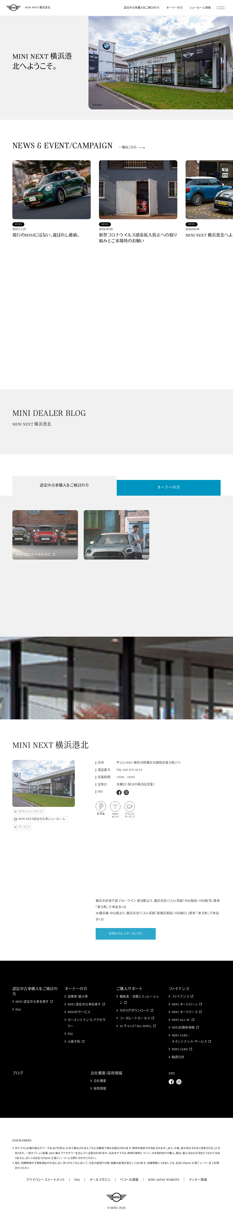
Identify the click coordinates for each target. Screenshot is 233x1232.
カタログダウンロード (134, 1010)
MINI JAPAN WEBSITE (163, 1180)
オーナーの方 (174, 7)
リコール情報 (129, 1180)
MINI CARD (180, 1049)
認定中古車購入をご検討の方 (141, 7)
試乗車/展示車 (78, 996)
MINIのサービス (79, 1012)
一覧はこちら (128, 147)
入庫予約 (74, 1041)
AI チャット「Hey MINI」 (136, 1026)
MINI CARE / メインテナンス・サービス (189, 1038)
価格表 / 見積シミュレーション (139, 1000)
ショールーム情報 (200, 7)
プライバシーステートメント (45, 1180)
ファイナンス (180, 996)
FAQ (18, 1009)
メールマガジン (100, 1180)
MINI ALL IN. (181, 1020)
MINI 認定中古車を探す (32, 1002)
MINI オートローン (185, 1004)
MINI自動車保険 (183, 1027)
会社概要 (100, 1081)
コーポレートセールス (135, 1018)
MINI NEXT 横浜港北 (37, 7)
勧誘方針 (178, 1057)
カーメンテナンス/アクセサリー (87, 1023)
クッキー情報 (198, 1180)
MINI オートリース (185, 1012)
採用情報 (100, 1088)
